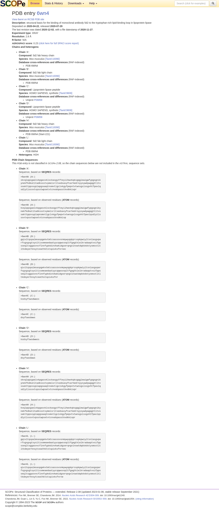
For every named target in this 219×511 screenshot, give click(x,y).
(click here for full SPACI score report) (59, 43)
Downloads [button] (76, 3)
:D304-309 (80, 495)
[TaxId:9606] (65, 93)
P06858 (38, 100)
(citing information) (145, 498)
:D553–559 (88, 498)
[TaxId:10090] (52, 59)
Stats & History (54, 3)
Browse (35, 3)
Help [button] (93, 3)
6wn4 (43, 13)
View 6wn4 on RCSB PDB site (28, 19)
